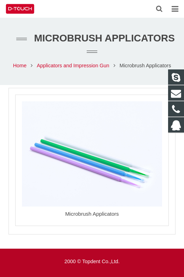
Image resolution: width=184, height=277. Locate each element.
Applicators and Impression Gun (73, 65)
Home (20, 65)
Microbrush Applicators (92, 214)
